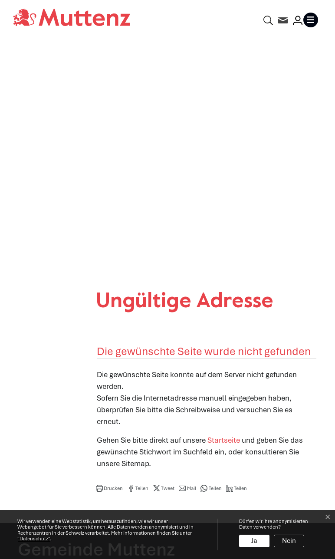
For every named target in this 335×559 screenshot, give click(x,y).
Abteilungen (194, 392)
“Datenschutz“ (33, 539)
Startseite (223, 213)
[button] (109, 261)
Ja (254, 540)
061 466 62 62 (68, 409)
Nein (289, 540)
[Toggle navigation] (312, 20)
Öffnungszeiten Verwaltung (219, 373)
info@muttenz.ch (46, 420)
